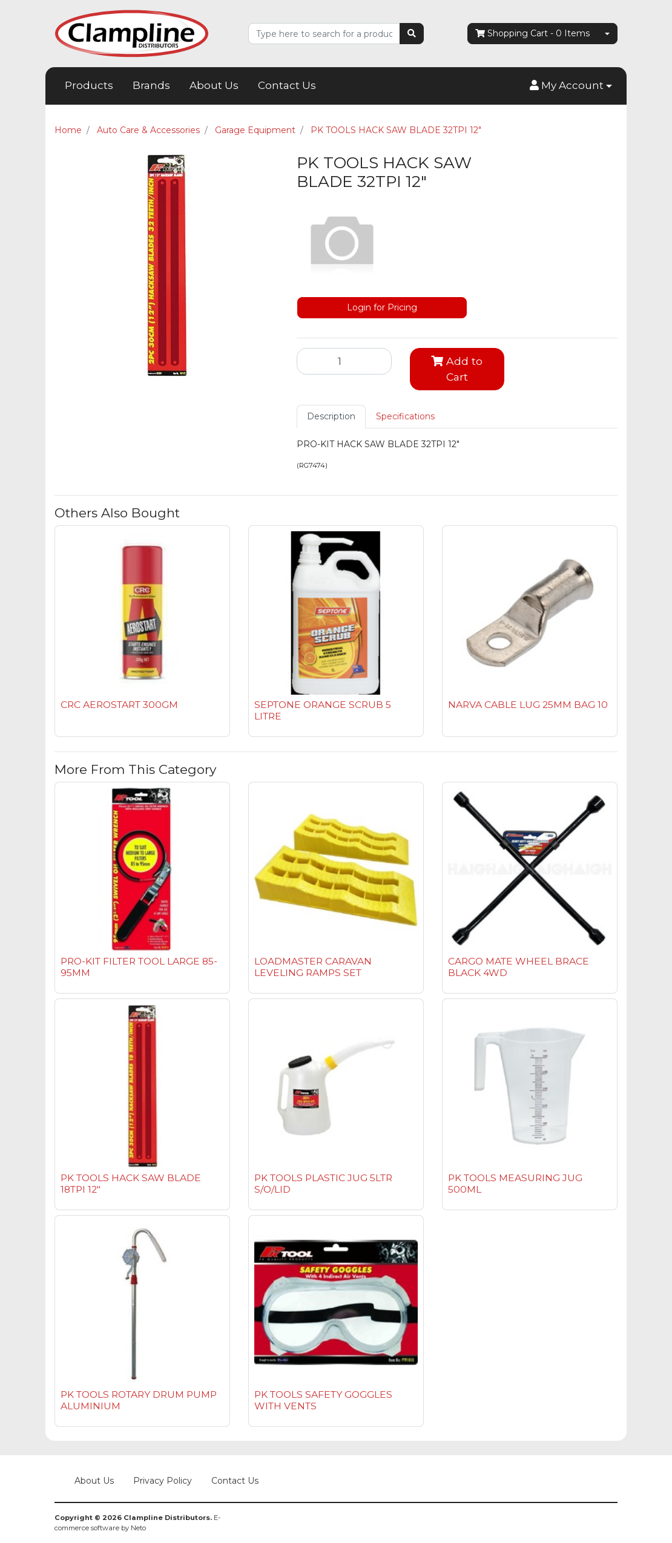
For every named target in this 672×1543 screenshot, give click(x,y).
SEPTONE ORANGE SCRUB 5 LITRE (322, 710)
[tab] (331, 416)
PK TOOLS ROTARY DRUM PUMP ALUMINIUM (139, 1400)
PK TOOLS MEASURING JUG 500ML (515, 1183)
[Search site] (412, 33)
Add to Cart (457, 369)
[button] (571, 86)
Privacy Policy (162, 1480)
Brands (151, 85)
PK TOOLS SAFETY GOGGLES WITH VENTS (323, 1400)
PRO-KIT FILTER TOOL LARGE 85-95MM (139, 966)
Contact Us (287, 85)
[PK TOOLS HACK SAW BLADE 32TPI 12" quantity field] (344, 361)
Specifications (405, 416)
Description (331, 416)
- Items (532, 33)
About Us (214, 85)
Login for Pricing (382, 307)
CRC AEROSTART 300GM (119, 704)
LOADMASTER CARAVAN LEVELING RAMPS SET (313, 966)
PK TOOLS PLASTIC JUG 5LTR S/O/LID (323, 1183)
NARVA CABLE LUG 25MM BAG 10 (528, 704)
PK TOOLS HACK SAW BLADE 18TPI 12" (131, 1183)
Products (89, 85)
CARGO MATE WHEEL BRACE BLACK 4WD (518, 966)
